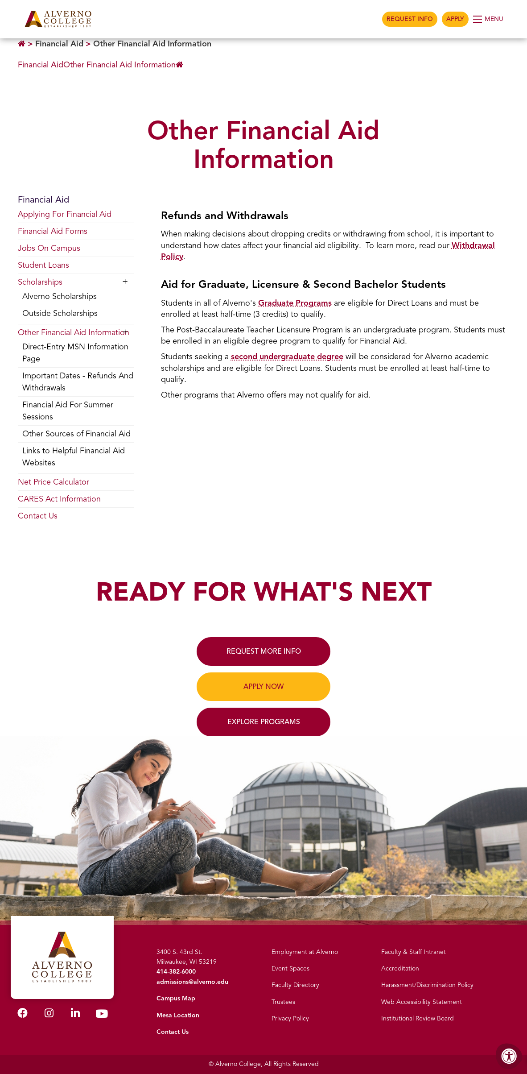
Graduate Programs (295, 303)
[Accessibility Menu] (509, 1056)
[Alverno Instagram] (49, 1015)
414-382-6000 (176, 971)
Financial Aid (59, 44)
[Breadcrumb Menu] (100, 65)
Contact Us (172, 1032)
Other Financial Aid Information (152, 44)
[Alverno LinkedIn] (75, 1015)
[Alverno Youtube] (102, 1016)
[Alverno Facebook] (22, 1015)
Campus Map (175, 998)
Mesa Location (177, 1015)
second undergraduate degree (287, 356)
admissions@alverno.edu (192, 982)
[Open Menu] (489, 19)
